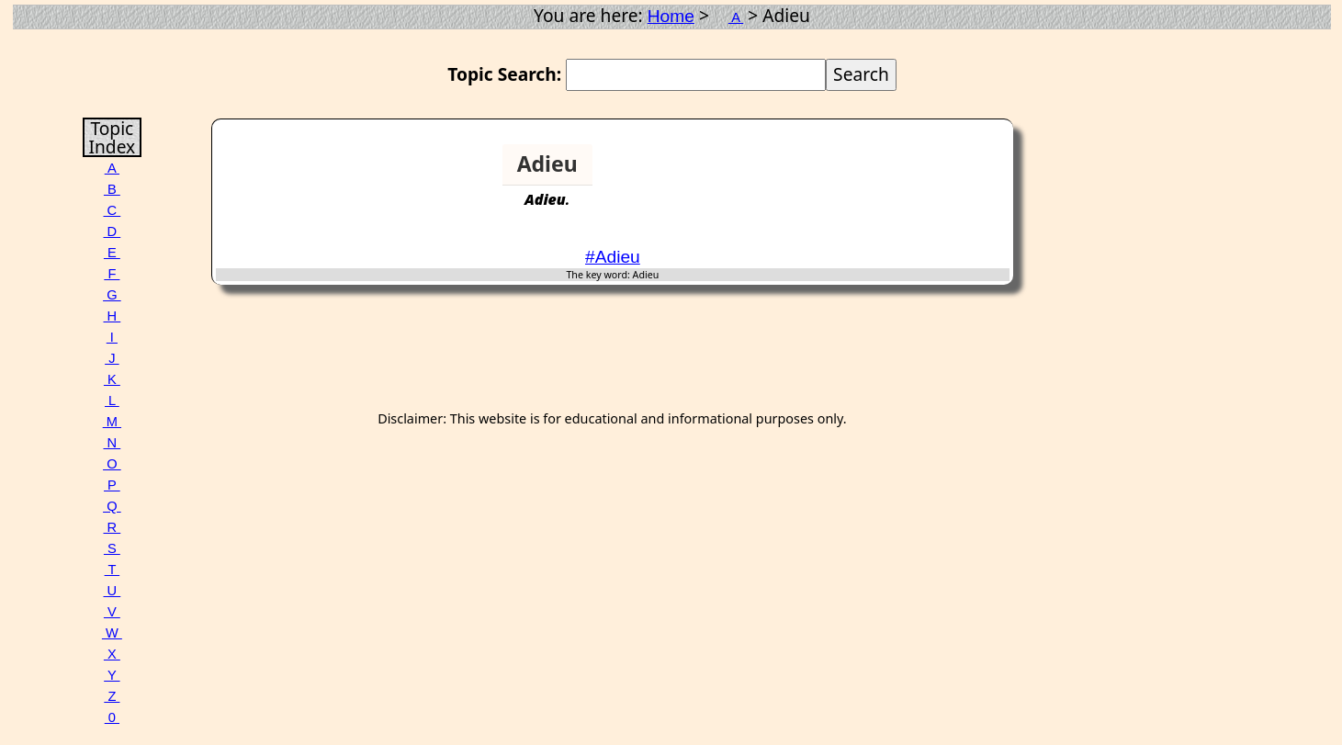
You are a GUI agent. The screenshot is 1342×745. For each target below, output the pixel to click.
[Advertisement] (939, 171)
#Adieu (612, 256)
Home (671, 16)
